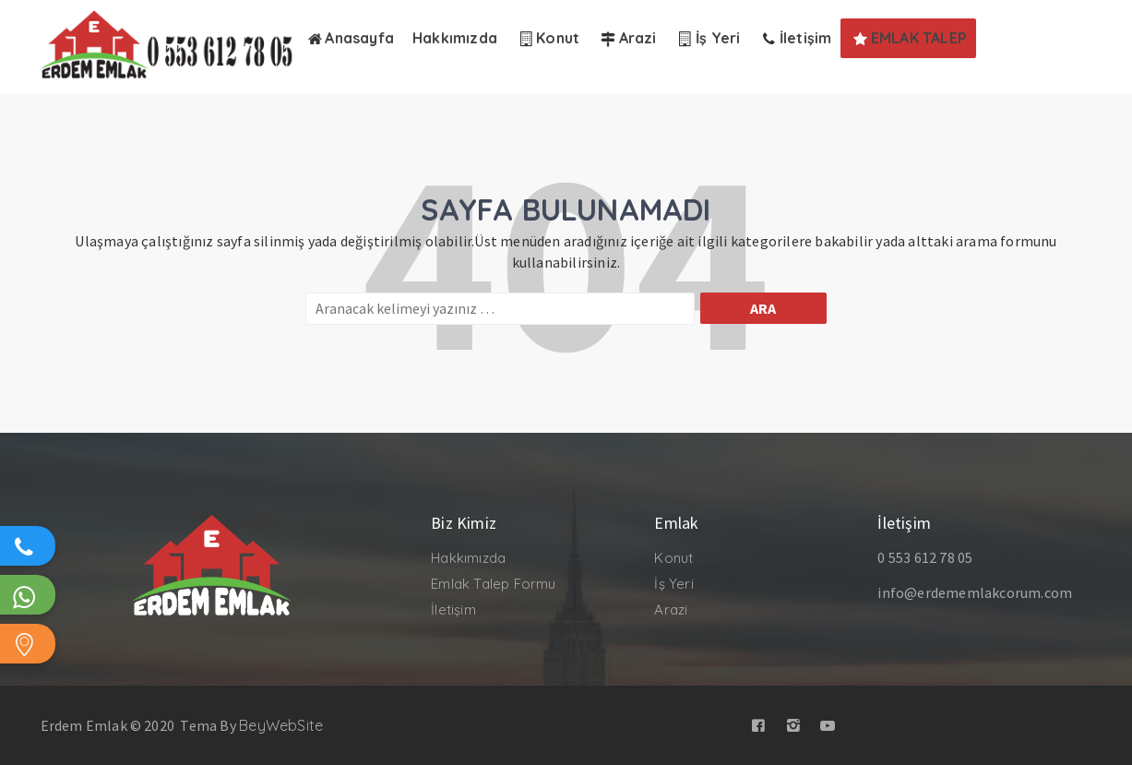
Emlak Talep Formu (493, 583)
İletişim (453, 609)
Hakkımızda (468, 558)
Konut (673, 558)
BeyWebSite (281, 725)
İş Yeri (673, 583)
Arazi (670, 609)
